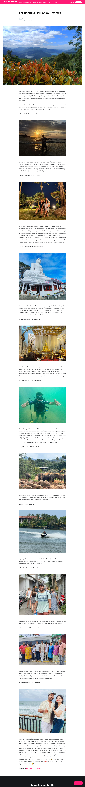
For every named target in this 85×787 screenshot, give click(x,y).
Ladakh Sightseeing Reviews (40, 2)
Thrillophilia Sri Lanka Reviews (35, 768)
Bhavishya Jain (25, 18)
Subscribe (78, 2)
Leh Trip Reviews (53, 2)
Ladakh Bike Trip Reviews (25, 2)
